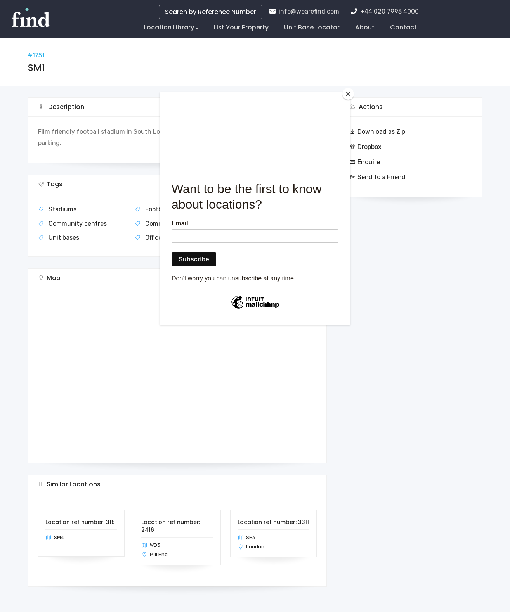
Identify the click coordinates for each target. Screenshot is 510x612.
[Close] (348, 94)
